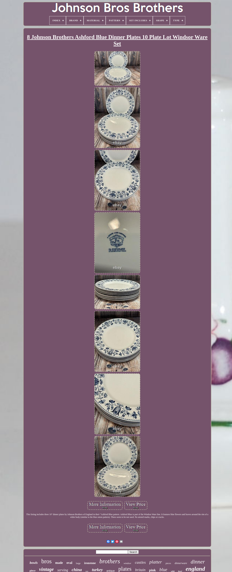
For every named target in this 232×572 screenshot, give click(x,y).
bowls (34, 563)
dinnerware (181, 563)
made (59, 563)
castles (140, 562)
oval (69, 563)
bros (46, 561)
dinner (198, 562)
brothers (109, 561)
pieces (168, 563)
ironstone (90, 563)
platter (155, 562)
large (78, 563)
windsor (127, 563)
